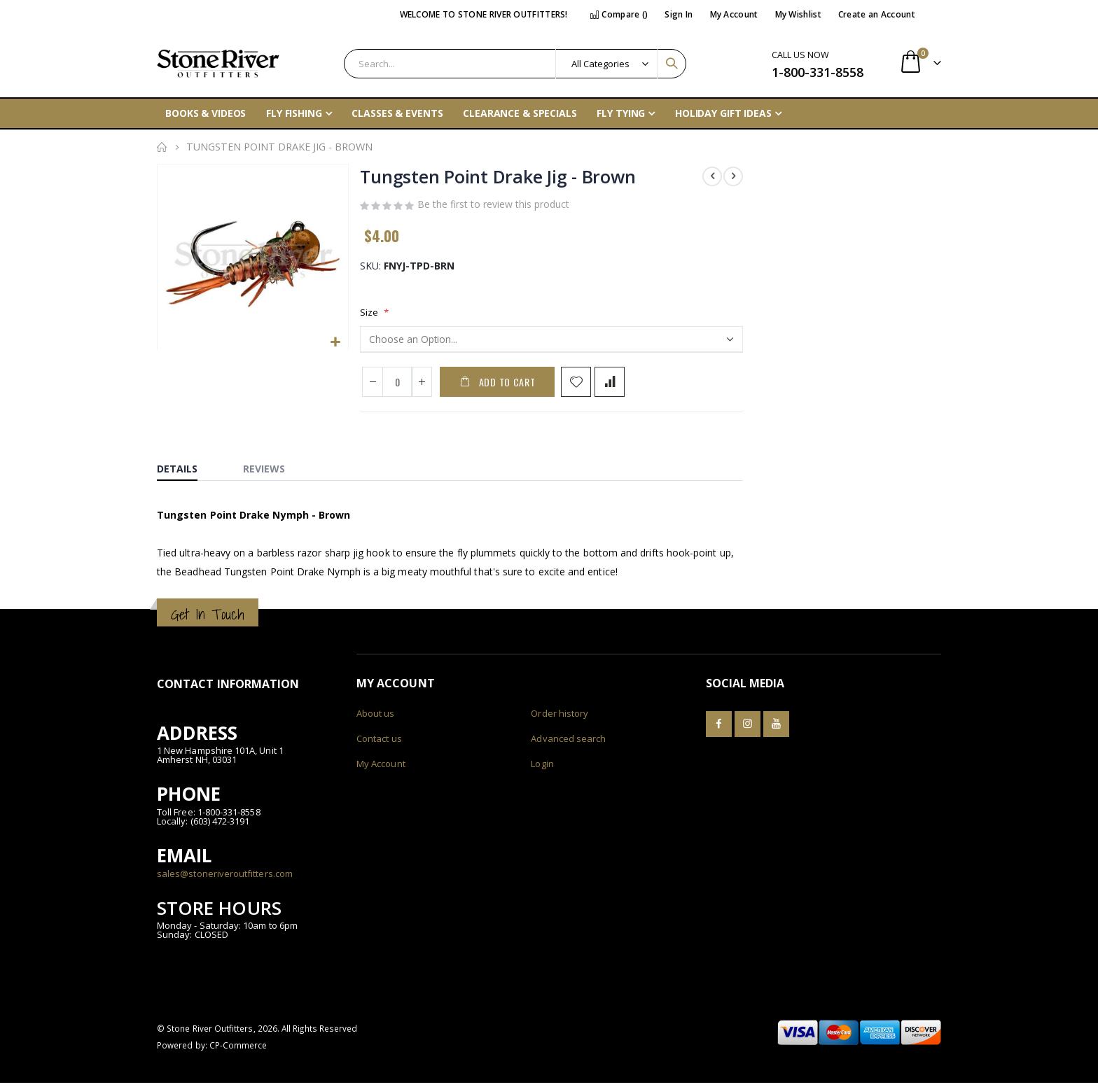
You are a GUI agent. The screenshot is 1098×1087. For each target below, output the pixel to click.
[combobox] (515, 63)
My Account (734, 14)
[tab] (187, 469)
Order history (559, 717)
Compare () (619, 14)
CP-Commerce (238, 1049)
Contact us (379, 742)
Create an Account (876, 14)
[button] (335, 342)
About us (375, 717)
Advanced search (568, 742)
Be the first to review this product (493, 206)
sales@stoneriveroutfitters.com (225, 877)
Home (162, 147)
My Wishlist (798, 14)
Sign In (679, 14)
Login (542, 768)
